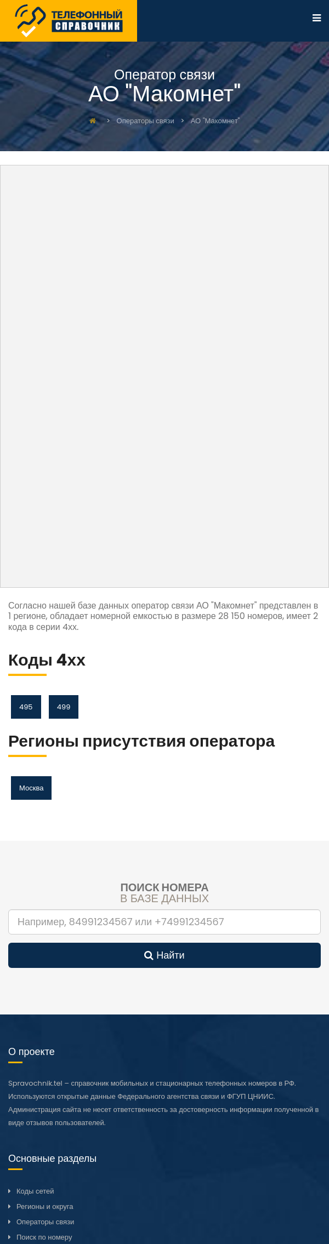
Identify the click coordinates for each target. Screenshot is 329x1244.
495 (26, 707)
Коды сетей (35, 1191)
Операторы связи (45, 1222)
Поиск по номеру (44, 1237)
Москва (31, 788)
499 (64, 707)
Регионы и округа (44, 1206)
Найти (164, 955)
